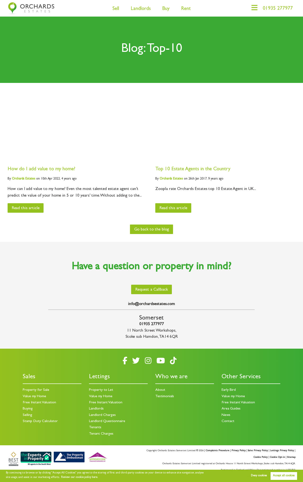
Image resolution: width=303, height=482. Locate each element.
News (226, 415)
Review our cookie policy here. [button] (79, 477)
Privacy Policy (239, 451)
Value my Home (34, 396)
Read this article (26, 208)
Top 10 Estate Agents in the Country (192, 169)
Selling (27, 415)
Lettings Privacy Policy (282, 451)
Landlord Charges (102, 415)
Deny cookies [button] (259, 475)
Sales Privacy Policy (258, 451)
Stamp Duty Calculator (40, 421)
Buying (28, 409)
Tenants (95, 427)
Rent (186, 9)
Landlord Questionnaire (107, 421)
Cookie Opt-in (277, 457)
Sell (115, 9)
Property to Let (101, 390)
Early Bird (229, 390)
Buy (165, 9)
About (160, 390)
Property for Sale (36, 390)
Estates (23, 178)
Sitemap (291, 457)
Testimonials (164, 396)
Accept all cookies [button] (283, 475)
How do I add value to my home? (41, 169)
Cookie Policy (261, 457)
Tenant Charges (101, 434)
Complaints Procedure (217, 451)
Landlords (141, 9)
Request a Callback (151, 290)
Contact (228, 421)
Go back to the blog (151, 230)
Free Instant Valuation (39, 403)
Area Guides (231, 409)
